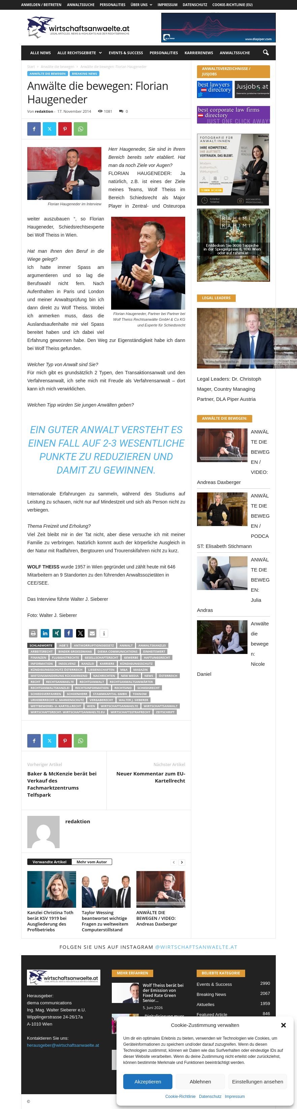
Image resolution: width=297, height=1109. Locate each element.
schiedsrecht (148, 688)
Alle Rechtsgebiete (80, 52)
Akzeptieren (147, 1081)
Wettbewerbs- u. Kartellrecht (56, 706)
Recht (35, 682)
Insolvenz (67, 663)
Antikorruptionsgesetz (94, 645)
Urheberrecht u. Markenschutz (57, 700)
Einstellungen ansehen (257, 1081)
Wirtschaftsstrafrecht (130, 712)
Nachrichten (104, 675)
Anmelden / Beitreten (41, 4)
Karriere (107, 663)
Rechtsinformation (91, 688)
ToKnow (140, 694)
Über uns (141, 4)
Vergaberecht (101, 700)
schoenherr (77, 694)
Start (31, 66)
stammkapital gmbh (110, 694)
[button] (283, 1025)
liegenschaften (101, 669)
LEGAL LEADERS (216, 297)
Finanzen (38, 657)
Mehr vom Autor (91, 861)
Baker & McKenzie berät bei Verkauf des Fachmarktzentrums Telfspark (62, 784)
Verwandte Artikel (49, 861)
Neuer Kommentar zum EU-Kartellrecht (150, 777)
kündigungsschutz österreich (56, 669)
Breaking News (84, 73)
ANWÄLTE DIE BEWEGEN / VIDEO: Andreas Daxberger (156, 918)
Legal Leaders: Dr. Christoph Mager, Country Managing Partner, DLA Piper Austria (229, 389)
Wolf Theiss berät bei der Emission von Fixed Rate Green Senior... (163, 992)
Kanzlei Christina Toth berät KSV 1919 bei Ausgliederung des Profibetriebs (50, 921)
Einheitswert (154, 651)
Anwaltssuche (80, 4)
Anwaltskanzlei (152, 645)
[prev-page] (173, 862)
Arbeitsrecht (42, 651)
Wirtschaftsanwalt (160, 706)
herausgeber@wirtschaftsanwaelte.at (63, 1045)
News (148, 675)
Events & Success (126, 52)
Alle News (40, 52)
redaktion (44, 111)
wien (91, 706)
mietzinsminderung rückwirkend (59, 675)
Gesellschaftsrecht (101, 657)
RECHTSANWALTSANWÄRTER (131, 682)
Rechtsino (123, 688)
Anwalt (126, 645)
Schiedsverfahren (46, 694)
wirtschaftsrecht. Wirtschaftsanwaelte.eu (68, 712)
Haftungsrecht (157, 657)
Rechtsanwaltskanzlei (50, 688)
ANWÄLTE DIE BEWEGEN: (224, 418)
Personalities (112, 4)
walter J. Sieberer (133, 700)
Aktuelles (205, 1004)
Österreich (168, 675)
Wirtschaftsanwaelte (119, 706)
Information (42, 663)
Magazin (140, 669)
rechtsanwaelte (60, 682)
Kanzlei (87, 663)
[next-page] (181, 862)
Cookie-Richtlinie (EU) (232, 4)
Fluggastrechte (65, 657)
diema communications (117, 651)
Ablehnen (200, 1081)
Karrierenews (199, 52)
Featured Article (212, 1014)
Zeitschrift (165, 712)
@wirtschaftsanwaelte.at (196, 946)
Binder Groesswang (75, 651)
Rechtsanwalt (91, 682)
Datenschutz (210, 1096)
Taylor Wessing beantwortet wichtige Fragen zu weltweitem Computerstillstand (105, 921)
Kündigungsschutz (136, 663)
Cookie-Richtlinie (180, 1096)
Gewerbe (131, 657)
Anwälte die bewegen (57, 66)
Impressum (235, 1096)
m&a (123, 669)
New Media (130, 675)
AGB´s (63, 645)
